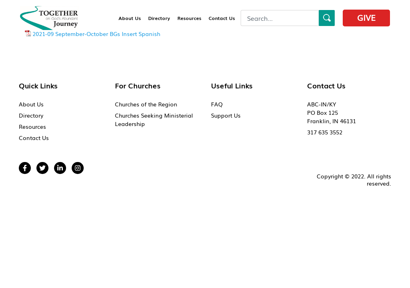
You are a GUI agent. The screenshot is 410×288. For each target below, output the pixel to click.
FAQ (217, 104)
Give (366, 17)
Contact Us (222, 18)
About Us (130, 18)
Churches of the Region (146, 104)
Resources (189, 18)
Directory (159, 18)
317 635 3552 (324, 132)
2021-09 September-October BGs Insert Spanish (96, 33)
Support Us (226, 115)
